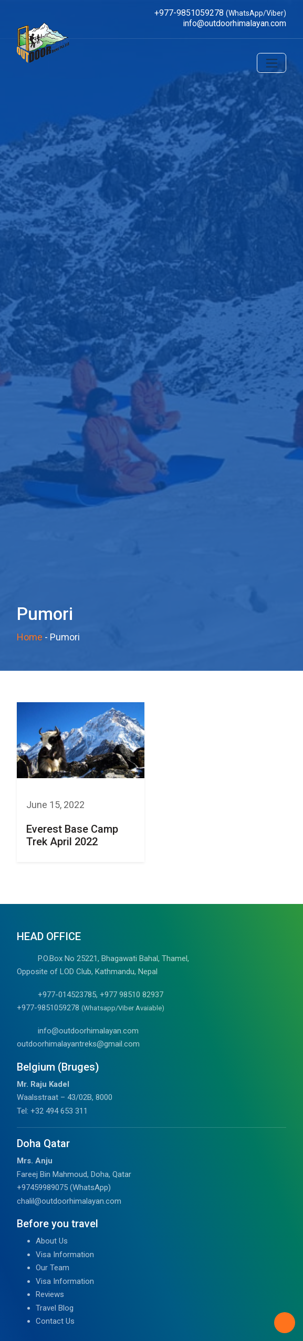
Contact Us (55, 1321)
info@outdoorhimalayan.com (88, 1030)
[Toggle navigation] (271, 63)
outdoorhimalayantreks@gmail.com (78, 1044)
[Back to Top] (284, 1322)
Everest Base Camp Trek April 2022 (72, 835)
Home (30, 636)
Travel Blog (55, 1308)
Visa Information (65, 1254)
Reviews (50, 1294)
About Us (52, 1241)
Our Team (52, 1267)
